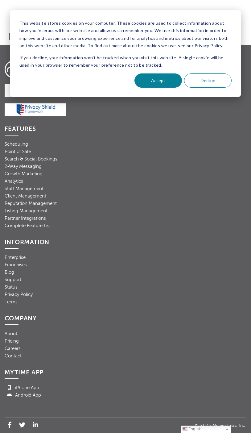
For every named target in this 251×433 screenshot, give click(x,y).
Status (11, 287)
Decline (208, 80)
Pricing (12, 341)
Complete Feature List (28, 225)
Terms (11, 301)
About (11, 333)
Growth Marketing (24, 173)
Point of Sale (18, 151)
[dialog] (125, 53)
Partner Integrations (25, 218)
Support (13, 279)
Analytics (14, 181)
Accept (158, 80)
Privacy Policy (19, 294)
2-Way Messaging (23, 166)
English (192, 429)
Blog (9, 272)
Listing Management (26, 210)
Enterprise (15, 257)
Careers (13, 348)
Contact (13, 355)
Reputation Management (31, 203)
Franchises (16, 264)
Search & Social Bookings (31, 158)
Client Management (25, 196)
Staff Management (24, 188)
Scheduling (16, 144)
